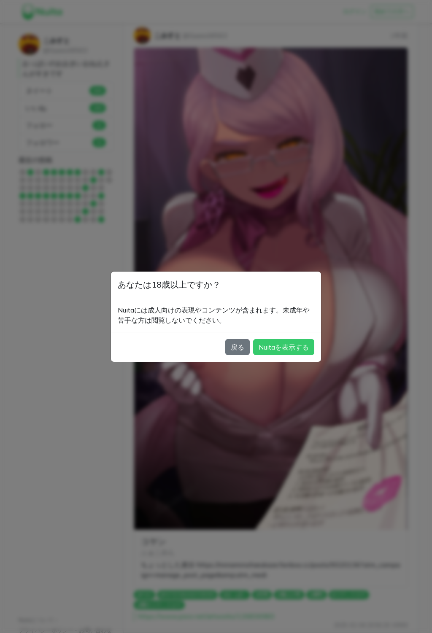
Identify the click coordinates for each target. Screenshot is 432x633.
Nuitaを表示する (284, 347)
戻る (237, 347)
